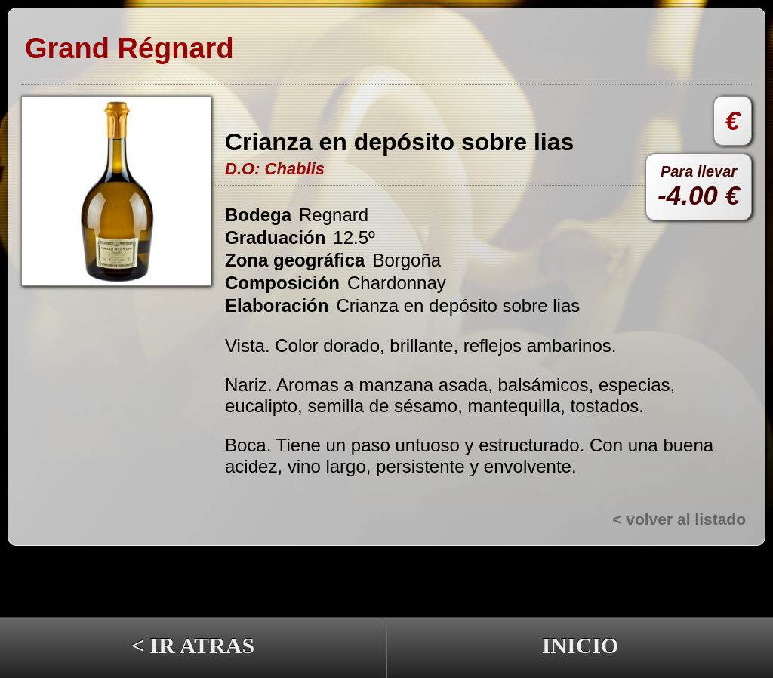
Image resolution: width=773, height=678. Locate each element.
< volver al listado (679, 519)
